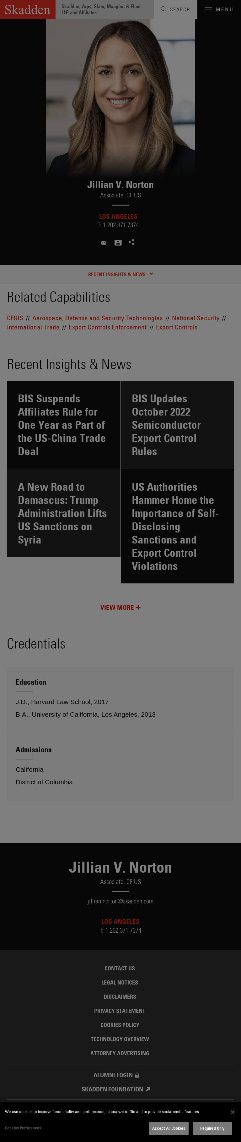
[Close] (232, 1112)
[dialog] (120, 1122)
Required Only (212, 1128)
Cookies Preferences (23, 1127)
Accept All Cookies (168, 1128)
